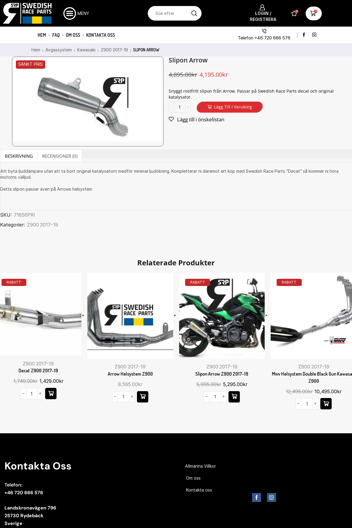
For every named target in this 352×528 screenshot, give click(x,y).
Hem (42, 35)
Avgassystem (58, 49)
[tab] (18, 155)
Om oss (73, 35)
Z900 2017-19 (114, 49)
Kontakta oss (100, 35)
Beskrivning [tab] (19, 156)
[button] (51, 393)
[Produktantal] (179, 107)
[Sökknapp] (194, 13)
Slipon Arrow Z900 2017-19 (221, 374)
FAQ (56, 35)
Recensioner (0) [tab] (59, 156)
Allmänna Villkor (200, 466)
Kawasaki (86, 49)
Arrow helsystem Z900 (130, 374)
